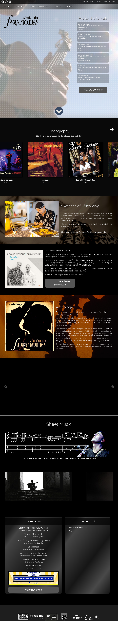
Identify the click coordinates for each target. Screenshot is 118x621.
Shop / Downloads (39, 6)
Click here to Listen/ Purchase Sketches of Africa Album (84, 232)
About (58, 6)
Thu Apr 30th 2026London (91, 37)
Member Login (88, 1)
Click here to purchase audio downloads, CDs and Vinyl (59, 136)
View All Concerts (93, 89)
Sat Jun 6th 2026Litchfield (92, 47)
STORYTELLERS (89, 254)
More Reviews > (33, 589)
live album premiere (85, 260)
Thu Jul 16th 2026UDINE (92, 68)
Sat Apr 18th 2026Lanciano (90, 26)
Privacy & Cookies (109, 1)
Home (6, 6)
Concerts (20, 6)
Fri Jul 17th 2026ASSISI (89, 78)
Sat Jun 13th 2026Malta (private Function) (91, 57)
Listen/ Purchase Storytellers (60, 283)
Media (70, 6)
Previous (5, 386)
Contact (98, 1)
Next (112, 386)
